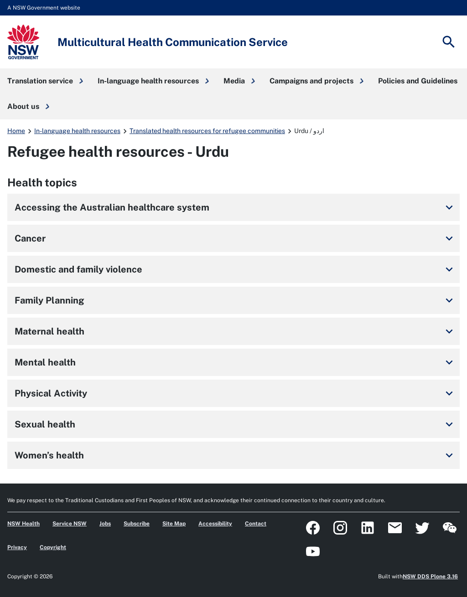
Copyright (53, 547)
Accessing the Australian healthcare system (235, 207)
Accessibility (215, 523)
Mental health (235, 362)
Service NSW (69, 523)
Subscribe (137, 523)
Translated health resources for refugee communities (207, 130)
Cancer (235, 238)
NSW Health (23, 523)
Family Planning (235, 300)
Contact (255, 523)
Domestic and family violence (235, 269)
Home (16, 130)
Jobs (105, 523)
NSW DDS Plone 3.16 (430, 576)
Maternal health (235, 331)
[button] (45, 81)
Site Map (174, 523)
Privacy (17, 547)
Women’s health (235, 455)
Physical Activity (235, 393)
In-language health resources (77, 130)
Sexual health (235, 424)
